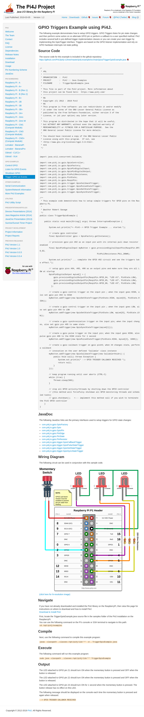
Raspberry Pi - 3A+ (14, 113)
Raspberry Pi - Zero (14, 117)
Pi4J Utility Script (13, 202)
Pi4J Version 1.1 (12, 245)
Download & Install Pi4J (50, 612)
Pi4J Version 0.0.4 (13, 256)
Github (84, 17)
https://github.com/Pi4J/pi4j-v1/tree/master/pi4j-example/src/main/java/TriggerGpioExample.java (82, 60)
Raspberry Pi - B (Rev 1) (16, 90)
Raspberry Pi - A (12, 82)
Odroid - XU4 (11, 156)
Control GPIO (11, 165)
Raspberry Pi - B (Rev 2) (16, 94)
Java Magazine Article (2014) (18, 215)
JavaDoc (9, 73)
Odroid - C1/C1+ (12, 152)
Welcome (9, 31)
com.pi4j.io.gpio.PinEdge (53, 433)
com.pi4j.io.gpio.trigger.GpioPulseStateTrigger (63, 445)
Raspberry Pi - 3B (13, 105)
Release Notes (12, 54)
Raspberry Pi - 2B (13, 102)
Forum (106, 17)
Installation (10, 58)
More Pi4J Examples (14, 193)
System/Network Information (18, 190)
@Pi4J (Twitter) (120, 17)
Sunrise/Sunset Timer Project (18, 223)
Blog (134, 17)
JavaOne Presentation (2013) (18, 219)
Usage (8, 66)
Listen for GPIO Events (15, 169)
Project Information (14, 232)
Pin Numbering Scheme (16, 70)
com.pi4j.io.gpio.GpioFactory (55, 424)
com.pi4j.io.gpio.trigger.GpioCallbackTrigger (62, 442)
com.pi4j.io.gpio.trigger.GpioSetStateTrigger (62, 448)
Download (9, 62)
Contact (8, 39)
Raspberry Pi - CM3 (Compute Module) (14, 133)
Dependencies (12, 51)
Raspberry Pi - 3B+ (14, 109)
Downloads (74, 17)
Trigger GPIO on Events (16, 177)
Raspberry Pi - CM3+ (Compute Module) (15, 139)
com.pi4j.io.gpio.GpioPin (53, 430)
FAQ (7, 43)
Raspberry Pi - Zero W (15, 121)
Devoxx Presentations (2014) (18, 211)
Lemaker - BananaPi (14, 145)
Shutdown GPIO (12, 173)
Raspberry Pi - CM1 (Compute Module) (14, 126)
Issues (95, 17)
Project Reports (12, 236)
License (8, 47)
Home (64, 17)
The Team (9, 35)
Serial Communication (15, 186)
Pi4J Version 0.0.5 (13, 252)
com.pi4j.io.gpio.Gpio (51, 427)
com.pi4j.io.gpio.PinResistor (54, 439)
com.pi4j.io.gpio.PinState (53, 436)
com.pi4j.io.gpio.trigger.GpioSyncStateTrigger (62, 451)
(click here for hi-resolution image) (54, 594)
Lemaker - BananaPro (15, 149)
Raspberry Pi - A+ (13, 86)
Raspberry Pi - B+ (13, 98)
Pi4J (30, 710)
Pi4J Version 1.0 (12, 248)
